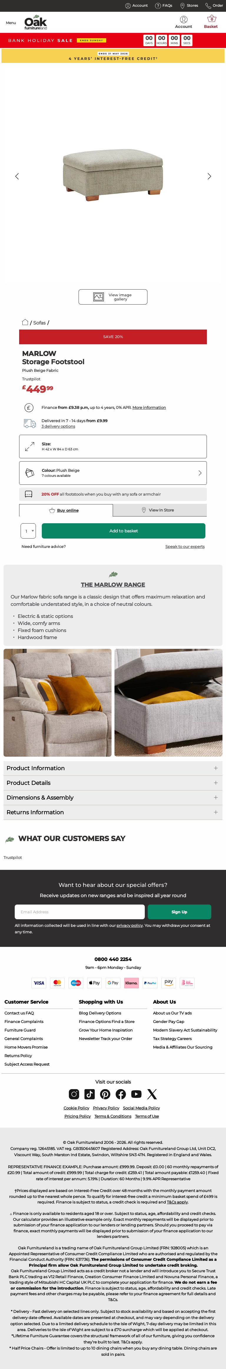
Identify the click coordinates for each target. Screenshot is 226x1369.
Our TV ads (181, 1013)
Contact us (14, 1013)
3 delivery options (58, 426)
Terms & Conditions (112, 1116)
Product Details (28, 783)
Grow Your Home (95, 1030)
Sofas (39, 323)
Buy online (64, 510)
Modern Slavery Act (171, 1030)
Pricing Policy (77, 1116)
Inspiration (122, 1030)
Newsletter (89, 1038)
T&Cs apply (177, 1202)
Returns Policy (18, 1055)
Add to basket (123, 531)
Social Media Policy (141, 1108)
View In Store (157, 510)
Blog (83, 1013)
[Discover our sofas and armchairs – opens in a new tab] (101, 494)
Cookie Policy (76, 1108)
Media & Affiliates (169, 1047)
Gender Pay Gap (168, 1021)
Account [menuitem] (183, 22)
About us (161, 1013)
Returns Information (35, 812)
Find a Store (123, 1021)
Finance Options (95, 1021)
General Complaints (23, 1038)
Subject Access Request (26, 1064)
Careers (184, 1038)
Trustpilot (31, 379)
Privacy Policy (106, 1108)
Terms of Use (147, 1116)
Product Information (35, 768)
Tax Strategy (164, 1038)
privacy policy (130, 925)
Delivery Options (105, 1013)
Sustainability (204, 1030)
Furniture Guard (20, 1030)
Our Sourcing (199, 1047)
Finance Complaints (23, 1021)
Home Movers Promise (26, 1047)
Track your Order (116, 1038)
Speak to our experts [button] (185, 546)
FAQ (30, 1013)
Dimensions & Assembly (39, 797)
